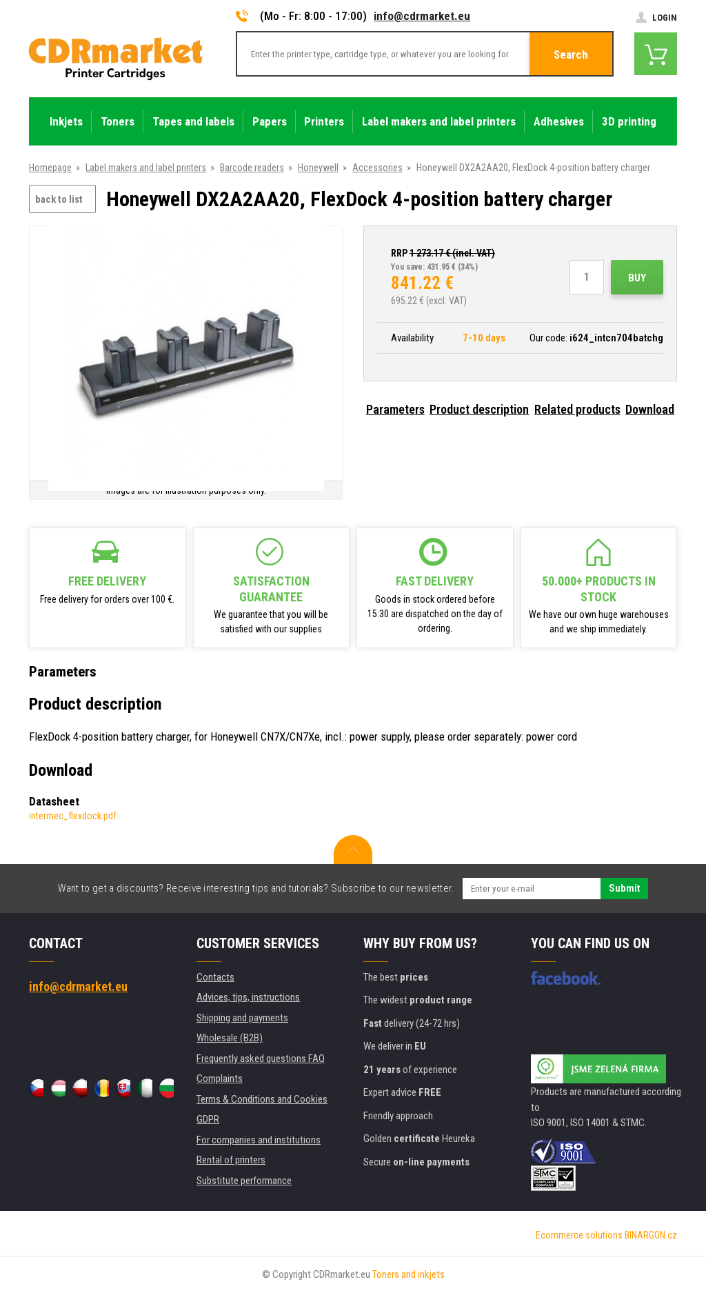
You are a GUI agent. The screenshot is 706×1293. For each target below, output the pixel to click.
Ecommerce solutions (579, 1235)
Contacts (215, 977)
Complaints (219, 1078)
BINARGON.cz (651, 1235)
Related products (577, 409)
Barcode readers (252, 167)
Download (649, 409)
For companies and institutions (258, 1140)
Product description (479, 409)
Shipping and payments (242, 1018)
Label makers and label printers (145, 167)
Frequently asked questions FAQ (260, 1058)
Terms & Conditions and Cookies (261, 1099)
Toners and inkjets (408, 1274)
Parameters (395, 409)
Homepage (50, 167)
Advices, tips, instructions (248, 997)
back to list (59, 199)
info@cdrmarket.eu (422, 16)
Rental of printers (230, 1160)
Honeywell (318, 167)
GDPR (207, 1119)
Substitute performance (244, 1180)
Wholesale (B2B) (229, 1038)
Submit (624, 888)
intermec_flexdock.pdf (73, 815)
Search (571, 54)
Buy (637, 278)
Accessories (377, 167)
